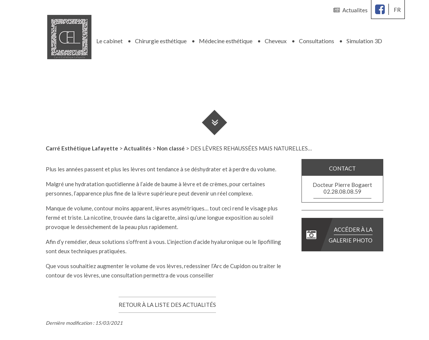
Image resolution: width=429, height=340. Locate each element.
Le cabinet (109, 40)
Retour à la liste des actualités (167, 304)
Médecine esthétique (225, 40)
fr (397, 9)
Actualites (350, 10)
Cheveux (276, 40)
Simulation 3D (364, 40)
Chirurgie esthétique (161, 40)
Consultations (316, 40)
